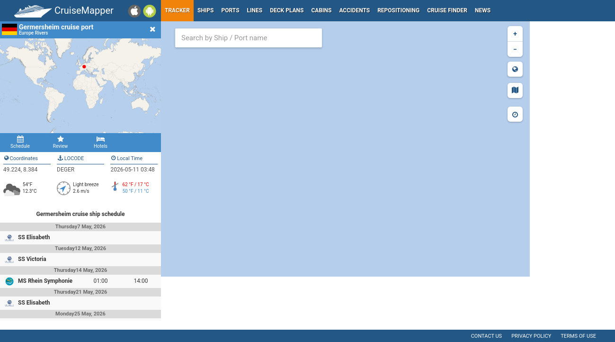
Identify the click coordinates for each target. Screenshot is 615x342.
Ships (205, 10)
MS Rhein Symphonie (45, 281)
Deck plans (286, 10)
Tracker (177, 10)
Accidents (354, 10)
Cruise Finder (447, 10)
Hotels (100, 142)
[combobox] (248, 37)
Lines (255, 10)
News (482, 10)
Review (60, 142)
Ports (231, 10)
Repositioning (398, 10)
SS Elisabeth (34, 237)
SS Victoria (32, 259)
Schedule (20, 142)
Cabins (321, 10)
